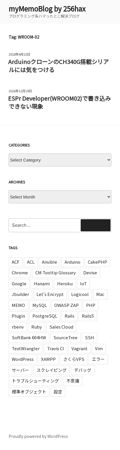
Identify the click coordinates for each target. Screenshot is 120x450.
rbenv (18, 327)
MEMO (18, 305)
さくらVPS (73, 359)
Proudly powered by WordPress (38, 436)
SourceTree (65, 337)
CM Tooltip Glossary (55, 272)
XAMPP (48, 359)
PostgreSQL (44, 316)
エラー (98, 359)
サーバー (20, 370)
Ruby (36, 327)
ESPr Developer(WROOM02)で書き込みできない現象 (59, 102)
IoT (83, 283)
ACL (30, 262)
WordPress (23, 359)
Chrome (20, 272)
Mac (100, 294)
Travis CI (55, 348)
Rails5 (88, 316)
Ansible (49, 262)
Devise (90, 272)
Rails (69, 316)
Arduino (72, 262)
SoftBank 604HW (29, 337)
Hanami (42, 283)
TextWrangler (26, 348)
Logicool (80, 294)
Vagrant (79, 348)
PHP (90, 305)
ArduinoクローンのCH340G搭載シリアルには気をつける (58, 65)
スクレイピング (51, 370)
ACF (16, 262)
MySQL (39, 305)
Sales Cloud (61, 327)
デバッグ (82, 370)
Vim (99, 348)
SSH (89, 337)
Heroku (65, 283)
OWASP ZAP (66, 305)
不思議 (72, 381)
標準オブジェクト (29, 392)
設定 (58, 392)
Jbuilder (20, 294)
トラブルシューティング (35, 381)
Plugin (18, 316)
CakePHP (97, 262)
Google (19, 283)
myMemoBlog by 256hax (47, 8)
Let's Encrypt (50, 294)
